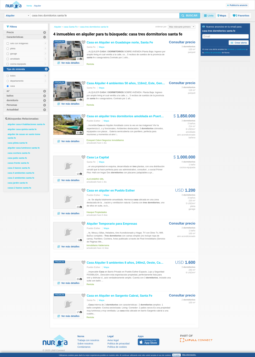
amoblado (15, 59)
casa (12, 86)
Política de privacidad (118, 343)
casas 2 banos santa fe (19, 188)
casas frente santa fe (18, 163)
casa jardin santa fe (18, 183)
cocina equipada (18, 64)
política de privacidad (212, 53)
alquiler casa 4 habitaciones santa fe (26, 124)
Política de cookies (117, 347)
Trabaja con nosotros (88, 340)
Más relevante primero (181, 27)
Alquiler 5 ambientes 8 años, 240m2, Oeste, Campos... (129, 262)
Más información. (189, 355)
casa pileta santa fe (17, 143)
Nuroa (14, 5)
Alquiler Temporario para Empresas (112, 223)
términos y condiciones (236, 49)
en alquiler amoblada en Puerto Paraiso (130, 116)
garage (13, 53)
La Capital (98, 157)
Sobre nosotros (85, 343)
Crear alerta (239, 42)
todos (13, 75)
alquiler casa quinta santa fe (22, 129)
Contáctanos (84, 347)
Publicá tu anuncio (237, 5)
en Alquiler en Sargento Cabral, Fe (119, 295)
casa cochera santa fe (19, 153)
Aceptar (176, 355)
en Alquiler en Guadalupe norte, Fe (120, 42)
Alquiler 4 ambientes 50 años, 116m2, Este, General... (128, 83)
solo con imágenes (19, 43)
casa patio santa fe (17, 158)
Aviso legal (113, 340)
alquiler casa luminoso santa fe (24, 148)
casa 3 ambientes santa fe (21, 178)
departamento (17, 81)
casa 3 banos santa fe (19, 168)
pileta (12, 48)
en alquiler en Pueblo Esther (111, 190)
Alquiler (17, 15)
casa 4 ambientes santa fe (21, 173)
